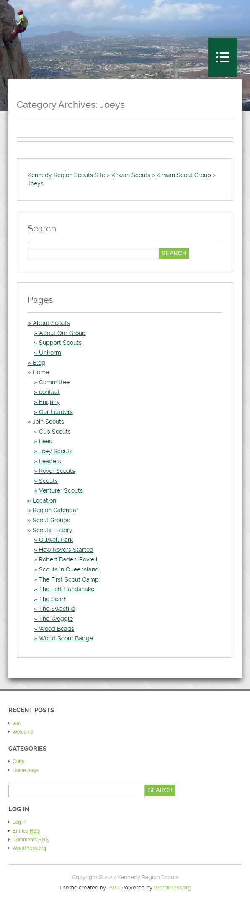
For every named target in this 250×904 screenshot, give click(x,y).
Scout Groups (51, 520)
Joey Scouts (55, 451)
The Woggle (56, 618)
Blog (39, 362)
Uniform (50, 352)
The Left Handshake (66, 589)
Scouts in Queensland (69, 569)
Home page (26, 770)
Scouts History (52, 530)
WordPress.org (29, 848)
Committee (54, 382)
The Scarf (52, 599)
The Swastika (57, 608)
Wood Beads (56, 628)
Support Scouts (60, 342)
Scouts (48, 480)
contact (49, 392)
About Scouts (51, 323)
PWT (113, 887)
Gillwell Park (56, 539)
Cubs (18, 761)
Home (41, 372)
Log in (19, 822)
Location (44, 500)
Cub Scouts (55, 431)
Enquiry (49, 402)
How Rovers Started (66, 549)
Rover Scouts (57, 470)
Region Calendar (55, 510)
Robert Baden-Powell (68, 559)
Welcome (23, 732)
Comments (31, 840)
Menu (222, 57)
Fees (45, 441)
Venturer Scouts (61, 490)
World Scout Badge (66, 638)
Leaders (50, 461)
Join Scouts (48, 421)
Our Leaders (56, 412)
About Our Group (62, 333)
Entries (26, 831)
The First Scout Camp (69, 579)
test (17, 723)
